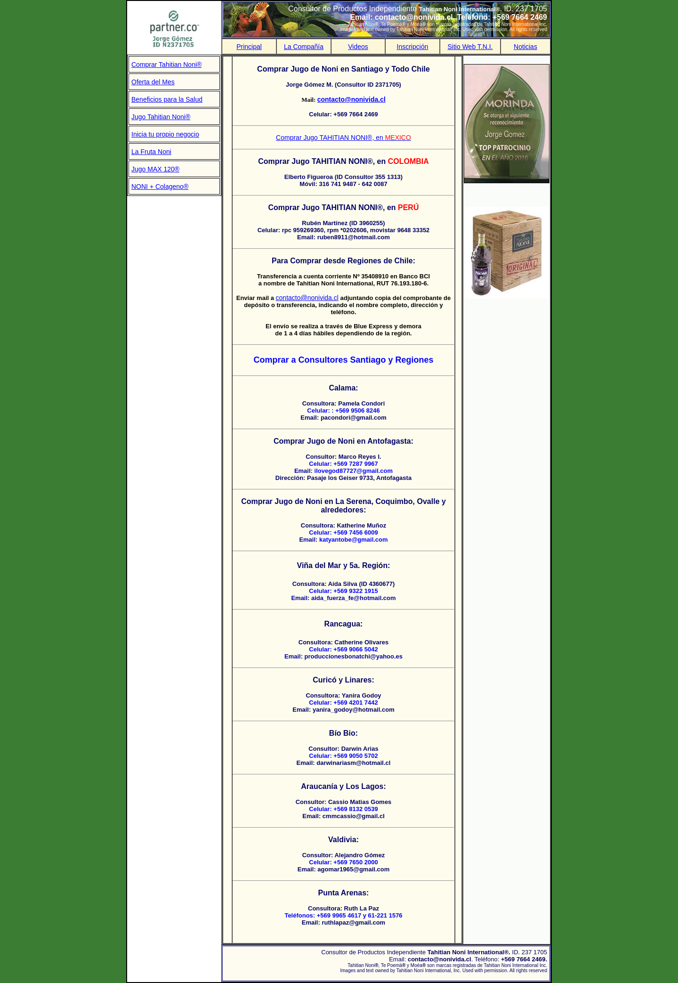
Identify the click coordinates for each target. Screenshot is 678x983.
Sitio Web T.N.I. (470, 46)
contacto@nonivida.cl (307, 297)
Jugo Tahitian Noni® (160, 117)
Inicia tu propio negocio (165, 134)
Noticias (525, 46)
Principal (249, 46)
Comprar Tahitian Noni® (166, 64)
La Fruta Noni (151, 151)
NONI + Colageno (157, 186)
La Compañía (303, 46)
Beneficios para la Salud (166, 99)
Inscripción (412, 46)
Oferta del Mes (153, 82)
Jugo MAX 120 (153, 169)
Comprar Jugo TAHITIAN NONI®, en (343, 137)
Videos (358, 46)
